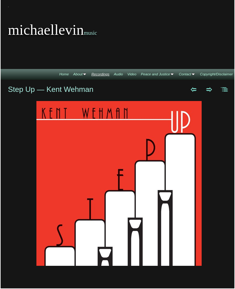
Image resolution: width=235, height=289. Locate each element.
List (225, 89)
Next (209, 89)
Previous (193, 89)
